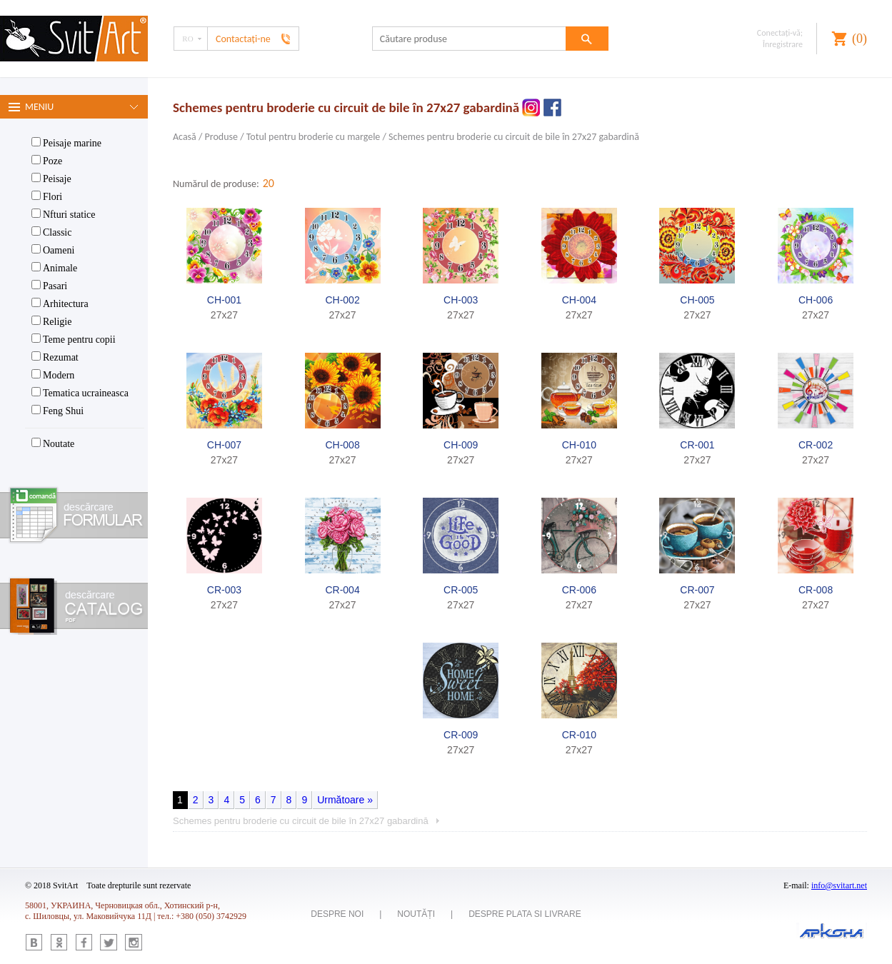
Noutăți (416, 914)
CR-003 (224, 590)
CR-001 (697, 445)
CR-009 (461, 734)
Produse (221, 137)
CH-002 (342, 300)
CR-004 (342, 590)
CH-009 (461, 445)
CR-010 (579, 734)
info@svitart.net (839, 885)
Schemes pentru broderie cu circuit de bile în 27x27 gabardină (514, 137)
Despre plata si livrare (524, 914)
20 (268, 183)
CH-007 (224, 445)
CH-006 (815, 300)
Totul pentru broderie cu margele (313, 137)
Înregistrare (783, 44)
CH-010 (579, 445)
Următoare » (345, 799)
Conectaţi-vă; (780, 33)
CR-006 (579, 590)
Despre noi (337, 914)
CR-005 (461, 590)
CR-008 (815, 590)
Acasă (184, 137)
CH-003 (461, 300)
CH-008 (342, 445)
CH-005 (697, 300)
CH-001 (224, 300)
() (859, 38)
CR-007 (697, 590)
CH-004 (579, 300)
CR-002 (815, 445)
